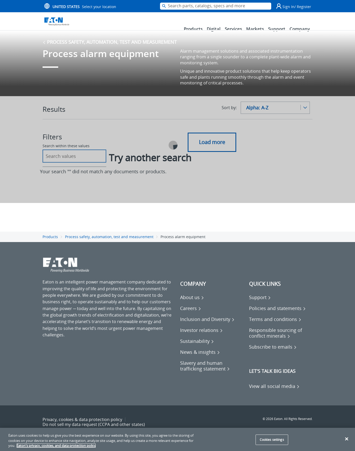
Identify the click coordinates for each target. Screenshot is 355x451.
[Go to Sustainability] (197, 348)
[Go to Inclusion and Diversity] (207, 326)
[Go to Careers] (190, 315)
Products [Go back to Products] (50, 243)
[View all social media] (274, 393)
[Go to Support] (260, 304)
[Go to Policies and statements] (277, 315)
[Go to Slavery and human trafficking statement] (212, 373)
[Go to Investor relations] (201, 337)
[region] (177, 439)
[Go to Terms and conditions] (275, 326)
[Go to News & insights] (200, 359)
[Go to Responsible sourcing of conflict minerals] (281, 340)
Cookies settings (272, 439)
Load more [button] (212, 149)
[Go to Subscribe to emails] (273, 354)
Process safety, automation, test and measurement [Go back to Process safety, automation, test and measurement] (110, 49)
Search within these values (66, 153)
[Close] (346, 438)
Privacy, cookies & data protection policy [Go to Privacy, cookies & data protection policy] (82, 427)
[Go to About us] (192, 304)
